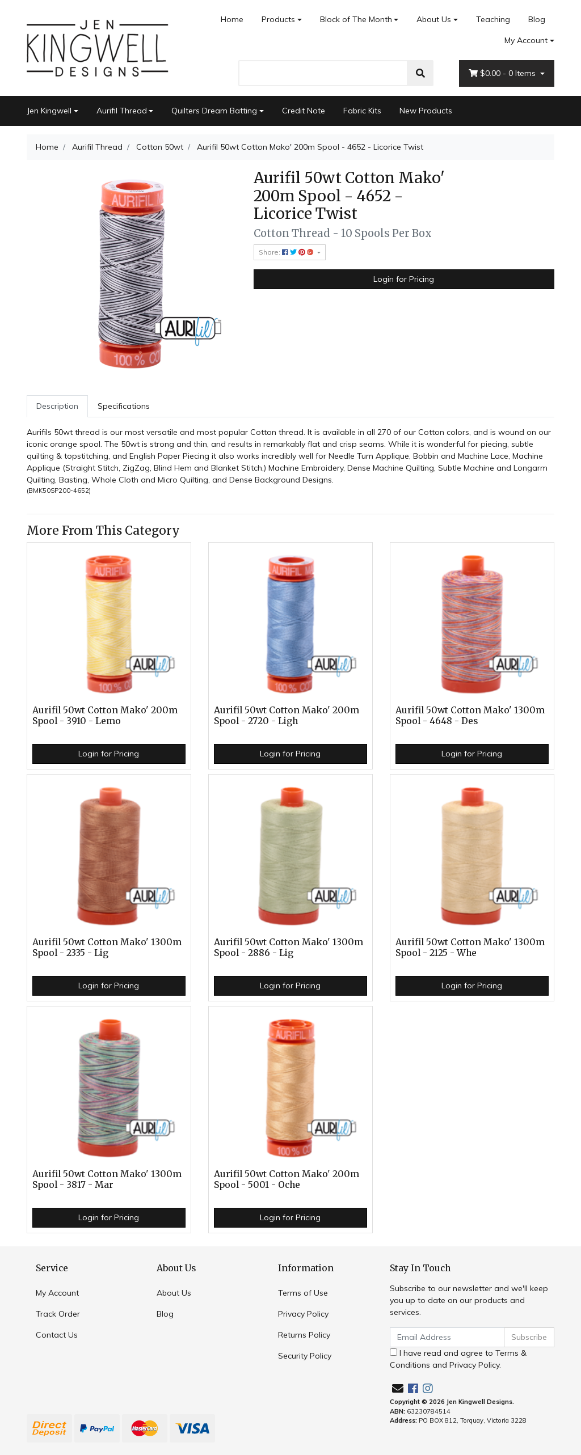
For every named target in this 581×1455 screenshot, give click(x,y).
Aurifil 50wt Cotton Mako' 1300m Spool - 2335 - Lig (107, 947)
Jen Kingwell (49, 110)
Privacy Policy (303, 1314)
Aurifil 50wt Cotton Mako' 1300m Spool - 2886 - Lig (288, 947)
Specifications (124, 406)
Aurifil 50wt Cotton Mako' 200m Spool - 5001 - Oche (286, 1179)
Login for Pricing (403, 279)
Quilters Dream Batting (214, 110)
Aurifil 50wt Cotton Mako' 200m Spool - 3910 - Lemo (105, 715)
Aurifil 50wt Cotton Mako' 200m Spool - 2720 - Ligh (286, 715)
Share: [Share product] (287, 252)
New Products (425, 110)
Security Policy (304, 1356)
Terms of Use (303, 1293)
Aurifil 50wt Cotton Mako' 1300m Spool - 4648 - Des (470, 715)
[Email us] (397, 1388)
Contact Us (57, 1335)
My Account (57, 1293)
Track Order (58, 1314)
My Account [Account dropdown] (526, 40)
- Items (503, 73)
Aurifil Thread (121, 110)
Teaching (493, 19)
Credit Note (303, 110)
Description (57, 406)
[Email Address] (447, 1337)
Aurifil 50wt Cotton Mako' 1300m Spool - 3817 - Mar (107, 1179)
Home (232, 19)
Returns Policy (304, 1335)
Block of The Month (356, 19)
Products (278, 19)
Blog (536, 19)
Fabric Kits (362, 110)
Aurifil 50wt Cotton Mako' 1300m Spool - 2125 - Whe (470, 947)
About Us (433, 19)
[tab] (57, 406)
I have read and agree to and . (458, 1359)
